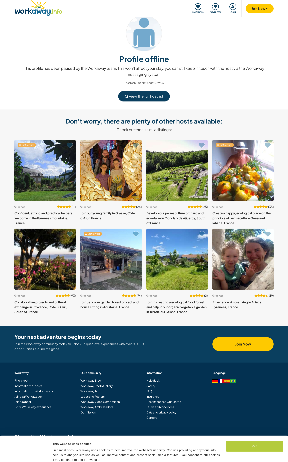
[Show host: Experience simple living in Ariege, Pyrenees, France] (243, 259)
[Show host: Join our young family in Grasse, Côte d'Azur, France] (111, 170)
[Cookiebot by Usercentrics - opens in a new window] (25, 454)
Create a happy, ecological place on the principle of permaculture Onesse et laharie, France (241, 218)
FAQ (149, 391)
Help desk (153, 380)
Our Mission (88, 412)
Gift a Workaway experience (33, 407)
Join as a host (22, 401)
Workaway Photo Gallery (96, 386)
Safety (150, 386)
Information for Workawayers (33, 391)
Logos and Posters (92, 396)
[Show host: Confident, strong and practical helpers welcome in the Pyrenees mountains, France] (45, 170)
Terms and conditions (160, 407)
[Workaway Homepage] (38, 7)
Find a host (21, 380)
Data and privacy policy (161, 412)
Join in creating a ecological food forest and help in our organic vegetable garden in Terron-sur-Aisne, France (176, 307)
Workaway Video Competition (100, 401)
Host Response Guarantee (163, 401)
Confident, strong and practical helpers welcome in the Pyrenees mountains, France (43, 218)
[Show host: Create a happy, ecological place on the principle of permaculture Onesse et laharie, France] (243, 170)
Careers (151, 417)
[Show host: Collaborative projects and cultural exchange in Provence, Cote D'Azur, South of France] (45, 259)
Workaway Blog (90, 380)
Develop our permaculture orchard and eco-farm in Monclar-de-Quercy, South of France (175, 218)
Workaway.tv (88, 391)
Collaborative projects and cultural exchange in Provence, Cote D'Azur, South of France (40, 307)
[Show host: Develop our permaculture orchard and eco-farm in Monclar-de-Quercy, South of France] (177, 170)
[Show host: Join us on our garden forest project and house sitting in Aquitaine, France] (111, 259)
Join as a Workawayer (28, 396)
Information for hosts (28, 386)
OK (254, 429)
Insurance (152, 396)
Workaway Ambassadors (96, 407)
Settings (58, 454)
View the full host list (144, 96)
